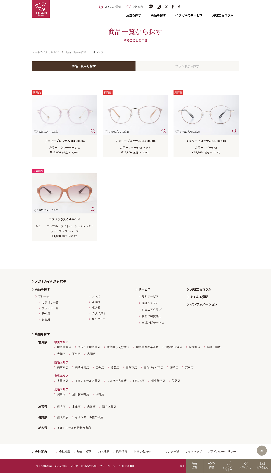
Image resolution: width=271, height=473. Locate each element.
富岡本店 (131, 367)
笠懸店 (176, 380)
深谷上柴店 (109, 406)
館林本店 (139, 380)
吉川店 (91, 406)
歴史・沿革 (84, 451)
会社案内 (41, 451)
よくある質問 (199, 297)
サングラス (99, 319)
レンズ (96, 296)
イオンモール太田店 (87, 380)
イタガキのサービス (188, 15)
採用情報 (121, 451)
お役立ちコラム (222, 15)
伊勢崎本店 (64, 347)
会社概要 (64, 451)
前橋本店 (194, 347)
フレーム (43, 296)
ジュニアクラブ (151, 309)
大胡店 (61, 353)
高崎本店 (62, 367)
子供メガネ (99, 313)
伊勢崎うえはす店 (118, 347)
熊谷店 (61, 406)
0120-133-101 (126, 466)
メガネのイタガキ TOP (45, 52)
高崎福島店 (82, 367)
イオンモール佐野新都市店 (74, 427)
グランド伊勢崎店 (89, 347)
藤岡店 (174, 367)
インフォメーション (203, 304)
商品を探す (158, 15)
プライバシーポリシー (222, 451)
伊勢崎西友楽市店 (147, 347)
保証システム (150, 303)
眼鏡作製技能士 (151, 316)
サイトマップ (193, 451)
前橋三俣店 (214, 347)
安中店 (189, 367)
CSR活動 (103, 451)
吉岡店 (91, 353)
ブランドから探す (187, 66)
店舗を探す (133, 15)
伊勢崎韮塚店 (173, 347)
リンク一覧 (172, 451)
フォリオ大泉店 (117, 380)
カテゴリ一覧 (50, 302)
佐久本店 (62, 417)
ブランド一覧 (50, 308)
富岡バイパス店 (153, 367)
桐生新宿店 (158, 380)
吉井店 (100, 367)
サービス (144, 289)
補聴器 (96, 307)
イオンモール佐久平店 (89, 417)
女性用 (46, 319)
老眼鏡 (96, 302)
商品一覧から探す (76, 52)
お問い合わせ (142, 451)
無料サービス (150, 296)
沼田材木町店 (80, 394)
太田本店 (62, 380)
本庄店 (76, 406)
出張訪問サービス (153, 322)
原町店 (100, 394)
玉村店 (76, 353)
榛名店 (115, 367)
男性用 (46, 313)
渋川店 (61, 394)
